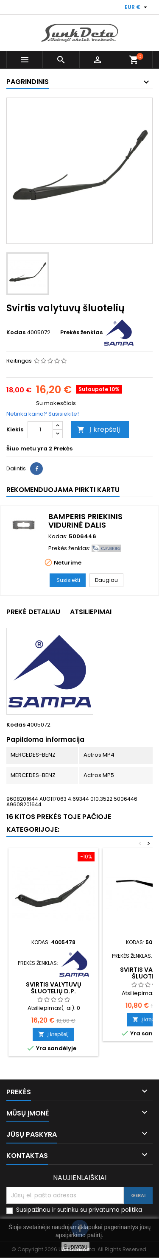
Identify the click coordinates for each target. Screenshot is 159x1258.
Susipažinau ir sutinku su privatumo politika (79, 1210)
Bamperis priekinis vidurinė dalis (85, 520)
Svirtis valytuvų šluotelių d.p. (53, 987)
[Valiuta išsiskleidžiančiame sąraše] (137, 7)
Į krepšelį (98, 429)
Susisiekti (68, 580)
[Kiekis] (40, 429)
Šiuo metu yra (26, 449)
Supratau (76, 1246)
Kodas (15, 332)
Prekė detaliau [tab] (33, 612)
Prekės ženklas (81, 332)
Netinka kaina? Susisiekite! (42, 414)
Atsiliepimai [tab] (91, 612)
